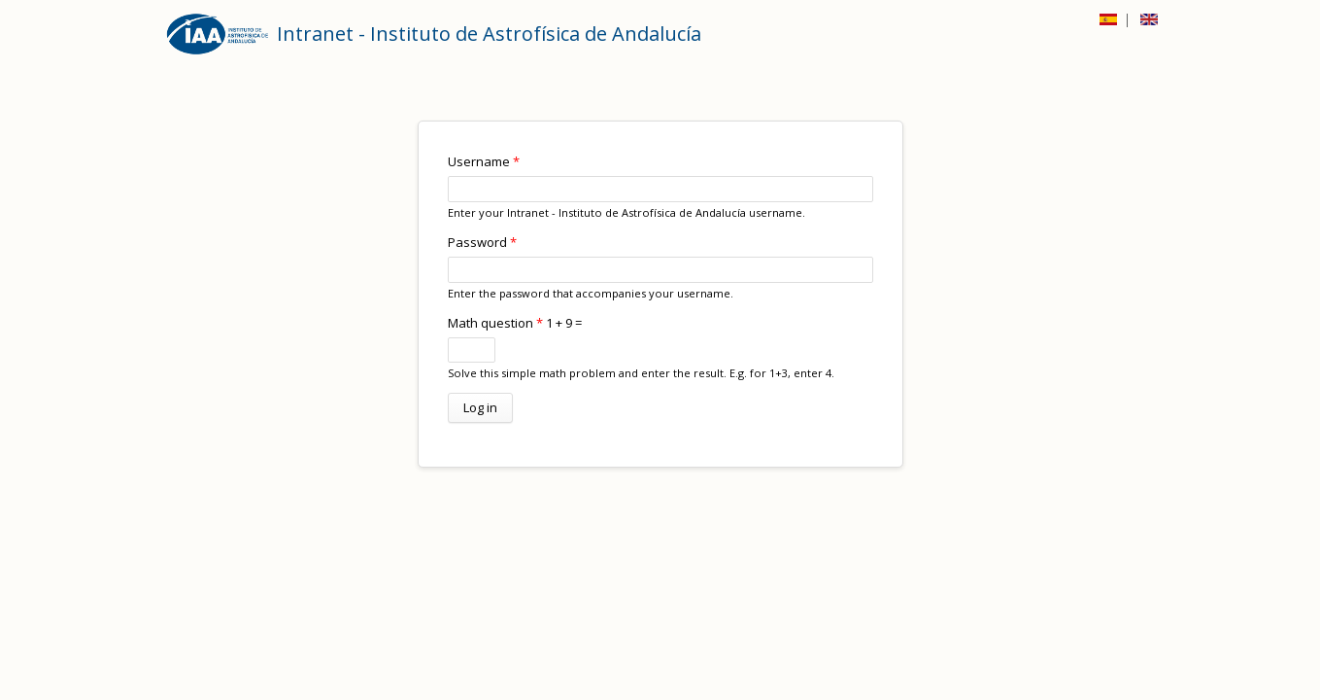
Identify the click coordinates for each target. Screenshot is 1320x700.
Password (482, 242)
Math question (495, 323)
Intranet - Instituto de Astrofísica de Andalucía (489, 33)
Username (484, 161)
